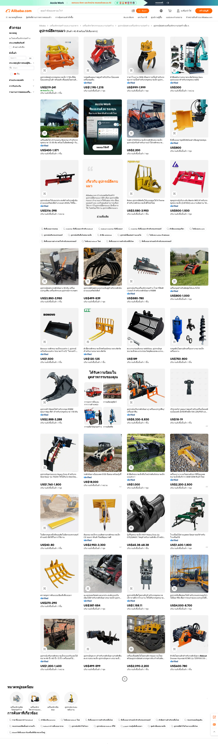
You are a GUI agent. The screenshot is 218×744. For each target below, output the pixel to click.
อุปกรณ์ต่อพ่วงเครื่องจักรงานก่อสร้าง (133, 26)
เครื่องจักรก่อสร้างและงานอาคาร (64, 26)
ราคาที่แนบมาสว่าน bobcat (21, 720)
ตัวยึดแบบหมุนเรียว (175, 229)
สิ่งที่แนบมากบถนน (49, 229)
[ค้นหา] (142, 11)
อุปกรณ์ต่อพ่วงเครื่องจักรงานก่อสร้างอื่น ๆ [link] (171, 26)
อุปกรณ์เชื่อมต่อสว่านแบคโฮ (129, 235)
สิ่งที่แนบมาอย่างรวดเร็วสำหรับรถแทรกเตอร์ (58, 241)
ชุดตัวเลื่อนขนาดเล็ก (157, 726)
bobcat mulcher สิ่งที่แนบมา (110, 229)
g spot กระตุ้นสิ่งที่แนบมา (131, 726)
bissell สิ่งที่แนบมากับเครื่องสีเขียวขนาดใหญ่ (27, 732)
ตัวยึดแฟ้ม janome (46, 720)
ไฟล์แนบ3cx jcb (197, 229)
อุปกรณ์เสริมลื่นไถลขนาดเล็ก (80, 235)
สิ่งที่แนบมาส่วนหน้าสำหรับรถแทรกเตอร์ (155, 241)
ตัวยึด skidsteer (104, 235)
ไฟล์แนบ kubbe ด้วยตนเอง (158, 235)
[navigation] (21, 353)
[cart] (170, 11)
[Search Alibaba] (85, 10)
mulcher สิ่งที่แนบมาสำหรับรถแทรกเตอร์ (144, 229)
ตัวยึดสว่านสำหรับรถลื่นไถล (167, 720)
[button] (133, 10)
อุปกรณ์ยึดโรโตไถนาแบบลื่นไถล (184, 726)
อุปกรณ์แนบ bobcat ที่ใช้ (104, 726)
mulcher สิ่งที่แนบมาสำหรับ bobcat (78, 229)
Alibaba (42, 26)
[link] (214, 717)
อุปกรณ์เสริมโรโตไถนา (78, 726)
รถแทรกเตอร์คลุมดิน (193, 720)
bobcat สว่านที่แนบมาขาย (51, 726)
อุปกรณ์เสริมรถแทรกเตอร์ (51, 235)
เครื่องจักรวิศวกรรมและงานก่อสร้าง (98, 26)
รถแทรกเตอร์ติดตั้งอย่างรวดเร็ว (22, 726)
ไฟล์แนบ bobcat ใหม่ (91, 241)
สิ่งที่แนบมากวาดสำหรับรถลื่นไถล (119, 241)
